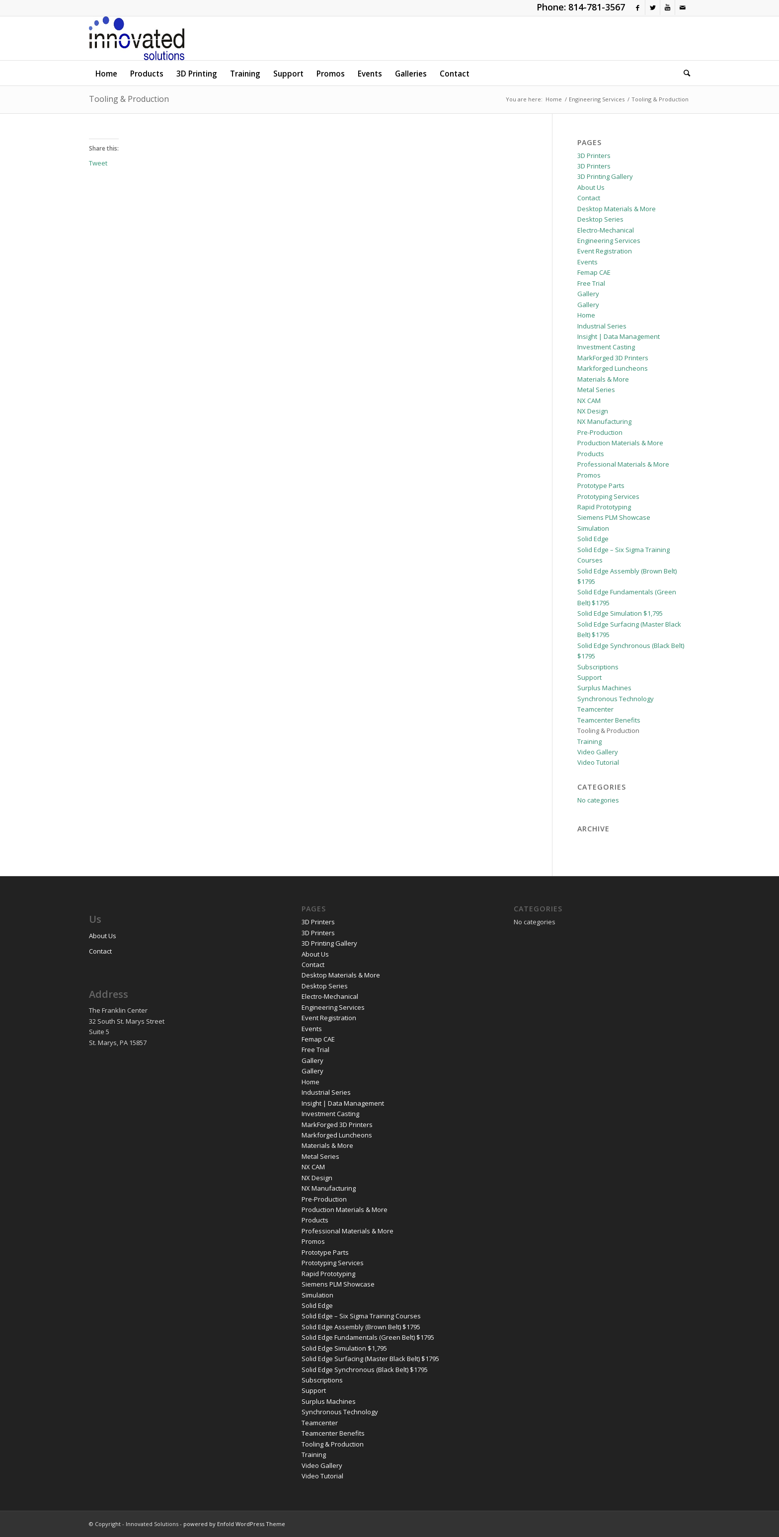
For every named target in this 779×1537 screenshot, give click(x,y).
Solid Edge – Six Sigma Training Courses (361, 1315)
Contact (588, 197)
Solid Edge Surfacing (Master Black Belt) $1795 (370, 1358)
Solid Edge (593, 538)
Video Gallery (597, 751)
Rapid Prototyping (604, 506)
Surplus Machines (604, 687)
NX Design (592, 410)
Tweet (98, 163)
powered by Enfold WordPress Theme (234, 1524)
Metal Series (596, 389)
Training (589, 741)
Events (587, 261)
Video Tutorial (598, 762)
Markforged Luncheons (612, 368)
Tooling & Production (129, 98)
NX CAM (589, 400)
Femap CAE (594, 272)
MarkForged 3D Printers (612, 357)
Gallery (588, 293)
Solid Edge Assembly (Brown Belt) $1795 (361, 1326)
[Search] (683, 73)
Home (586, 315)
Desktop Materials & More (616, 208)
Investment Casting (606, 346)
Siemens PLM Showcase (613, 517)
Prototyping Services (608, 496)
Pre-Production (600, 432)
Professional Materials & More (623, 464)
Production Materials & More (620, 442)
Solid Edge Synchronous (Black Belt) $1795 (365, 1369)
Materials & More (603, 379)
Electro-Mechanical (605, 230)
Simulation (593, 528)
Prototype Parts (600, 485)
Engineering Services (608, 240)
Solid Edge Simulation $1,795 (620, 613)
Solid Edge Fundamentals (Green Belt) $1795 (368, 1337)
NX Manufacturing (604, 421)
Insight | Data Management (618, 336)
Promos (589, 475)
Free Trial (591, 283)
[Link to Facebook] (637, 7)
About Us (591, 187)
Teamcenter (595, 709)
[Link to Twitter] (652, 7)
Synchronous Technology (615, 698)
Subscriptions (598, 666)
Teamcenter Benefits (608, 720)
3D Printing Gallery (605, 176)
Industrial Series (601, 326)
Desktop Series (600, 219)
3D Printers (594, 155)
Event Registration (604, 250)
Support (589, 677)
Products (590, 453)
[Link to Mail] (682, 7)
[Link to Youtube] (667, 7)
